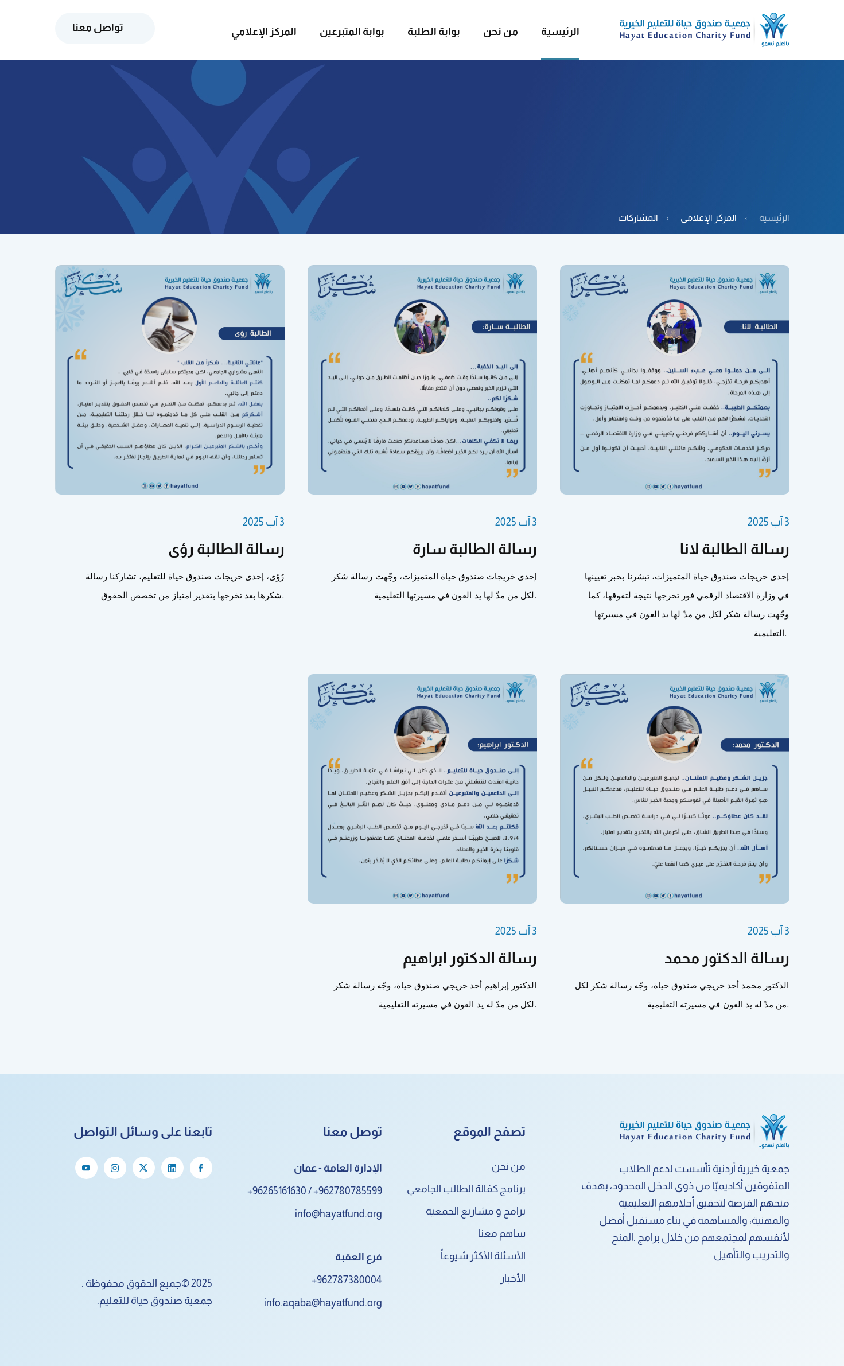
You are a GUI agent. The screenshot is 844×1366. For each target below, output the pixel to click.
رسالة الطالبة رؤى (226, 548)
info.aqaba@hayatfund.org (323, 1303)
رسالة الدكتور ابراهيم (470, 957)
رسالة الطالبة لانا (734, 548)
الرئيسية (560, 31)
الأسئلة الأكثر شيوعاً (483, 1256)
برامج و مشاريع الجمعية (476, 1211)
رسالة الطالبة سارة (475, 548)
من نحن (509, 1166)
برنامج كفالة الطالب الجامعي (466, 1188)
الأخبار (513, 1278)
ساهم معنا (502, 1233)
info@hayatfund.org (338, 1214)
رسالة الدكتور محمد (726, 957)
